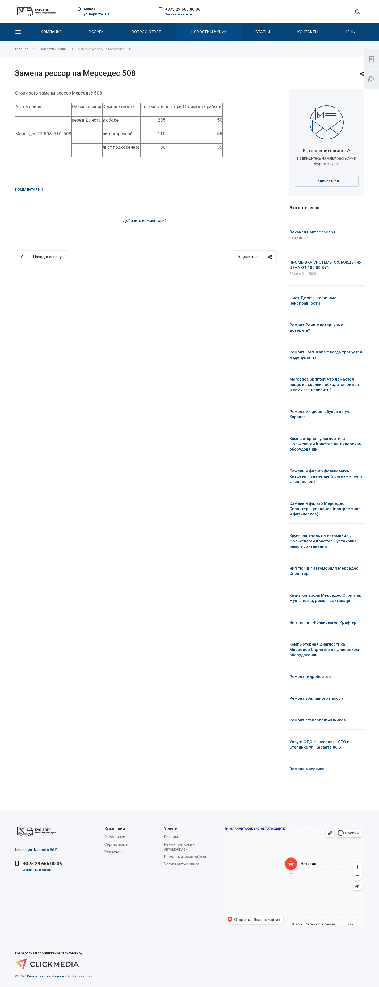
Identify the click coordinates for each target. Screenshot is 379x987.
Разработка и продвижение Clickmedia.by (55, 957)
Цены (350, 32)
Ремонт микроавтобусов (185, 856)
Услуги (96, 32)
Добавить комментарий (145, 220)
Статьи (262, 32)
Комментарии (29, 189)
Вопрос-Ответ (146, 32)
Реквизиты (114, 852)
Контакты (307, 32)
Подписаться (326, 181)
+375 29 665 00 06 (182, 9)
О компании (114, 837)
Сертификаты (116, 844)
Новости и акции (209, 32)
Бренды (171, 837)
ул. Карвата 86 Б (97, 14)
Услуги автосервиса (181, 864)
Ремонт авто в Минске (45, 976)
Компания (51, 32)
